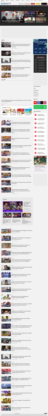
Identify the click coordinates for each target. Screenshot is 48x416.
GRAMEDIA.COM (40, 0)
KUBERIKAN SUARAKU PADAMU (39, 170)
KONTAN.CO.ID (22, 0)
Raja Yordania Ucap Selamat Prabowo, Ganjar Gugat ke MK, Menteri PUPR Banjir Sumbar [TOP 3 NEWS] (42, 128)
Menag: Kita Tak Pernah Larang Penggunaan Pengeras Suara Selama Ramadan (29, 22)
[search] (44, 3)
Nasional (12, 58)
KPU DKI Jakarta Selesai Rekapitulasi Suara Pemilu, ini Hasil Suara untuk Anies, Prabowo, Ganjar (41, 123)
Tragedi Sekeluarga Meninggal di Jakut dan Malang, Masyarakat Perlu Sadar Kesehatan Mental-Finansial (41, 115)
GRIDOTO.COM (35, 0)
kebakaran (36, 95)
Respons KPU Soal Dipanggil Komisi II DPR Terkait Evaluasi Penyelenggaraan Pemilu (41, 153)
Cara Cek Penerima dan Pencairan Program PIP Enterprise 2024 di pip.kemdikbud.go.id (41, 63)
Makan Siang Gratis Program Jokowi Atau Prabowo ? (17, 221)
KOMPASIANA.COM (12, 0)
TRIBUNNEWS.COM (18, 0)
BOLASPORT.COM (28, 0)
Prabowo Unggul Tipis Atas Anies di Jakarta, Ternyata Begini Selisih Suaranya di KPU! (41, 136)
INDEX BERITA (17, 413)
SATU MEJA (4, 218)
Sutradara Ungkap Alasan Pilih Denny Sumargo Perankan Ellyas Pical (42, 60)
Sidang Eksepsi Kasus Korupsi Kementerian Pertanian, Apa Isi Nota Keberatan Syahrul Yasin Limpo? (20, 191)
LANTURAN (23, 218)
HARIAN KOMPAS (3, 0)
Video (12, 120)
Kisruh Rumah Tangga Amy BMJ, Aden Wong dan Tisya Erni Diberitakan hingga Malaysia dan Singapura (41, 68)
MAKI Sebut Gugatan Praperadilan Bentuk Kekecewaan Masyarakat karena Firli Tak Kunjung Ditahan (21, 349)
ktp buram (36, 92)
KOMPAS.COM (7, 0)
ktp (35, 88)
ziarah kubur (36, 90)
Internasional (13, 42)
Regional (12, 243)
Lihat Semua (30, 107)
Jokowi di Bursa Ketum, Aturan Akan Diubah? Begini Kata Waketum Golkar (41, 119)
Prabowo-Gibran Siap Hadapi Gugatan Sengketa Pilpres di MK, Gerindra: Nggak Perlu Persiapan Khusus (20, 131)
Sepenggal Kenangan (38, 168)
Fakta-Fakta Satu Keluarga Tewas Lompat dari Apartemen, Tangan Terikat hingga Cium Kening (41, 145)
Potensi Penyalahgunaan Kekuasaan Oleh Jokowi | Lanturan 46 (26, 221)
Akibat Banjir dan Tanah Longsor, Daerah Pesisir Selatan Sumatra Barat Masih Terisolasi (40, 22)
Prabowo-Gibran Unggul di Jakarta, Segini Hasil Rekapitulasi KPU (41, 149)
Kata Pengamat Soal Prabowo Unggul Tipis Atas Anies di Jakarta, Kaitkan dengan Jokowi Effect (41, 132)
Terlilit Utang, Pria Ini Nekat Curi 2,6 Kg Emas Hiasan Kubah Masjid (41, 140)
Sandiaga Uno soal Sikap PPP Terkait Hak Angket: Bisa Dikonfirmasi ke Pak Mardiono (40, 16)
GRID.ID (32, 0)
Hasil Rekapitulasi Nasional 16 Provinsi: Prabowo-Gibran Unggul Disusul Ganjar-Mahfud (41, 71)
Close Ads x (46, 413)
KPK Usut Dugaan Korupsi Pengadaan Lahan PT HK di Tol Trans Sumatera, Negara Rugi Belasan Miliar (29, 16)
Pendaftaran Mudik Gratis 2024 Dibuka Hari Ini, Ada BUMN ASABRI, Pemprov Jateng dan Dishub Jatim (41, 65)
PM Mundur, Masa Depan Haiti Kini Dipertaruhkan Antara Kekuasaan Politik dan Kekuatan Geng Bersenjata (21, 45)
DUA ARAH (14, 218)
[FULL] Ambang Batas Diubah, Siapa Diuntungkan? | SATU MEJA (7, 221)
